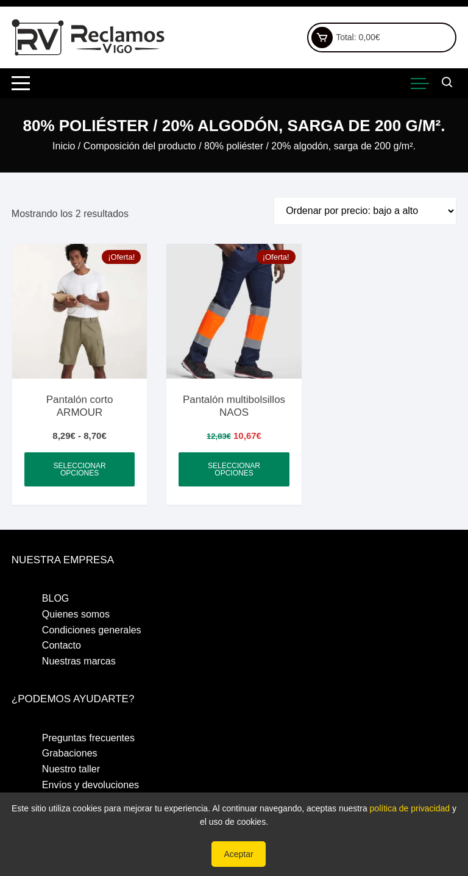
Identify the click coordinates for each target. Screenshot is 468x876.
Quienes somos (76, 614)
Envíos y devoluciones (90, 785)
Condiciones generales (91, 630)
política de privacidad (410, 808)
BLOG (55, 598)
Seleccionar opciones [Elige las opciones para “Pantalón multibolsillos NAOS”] (234, 469)
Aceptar (238, 854)
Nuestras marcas (79, 661)
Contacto (61, 645)
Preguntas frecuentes (88, 738)
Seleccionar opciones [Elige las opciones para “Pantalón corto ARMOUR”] (80, 469)
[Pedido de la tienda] (365, 211)
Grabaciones (70, 753)
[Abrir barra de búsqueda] (447, 83)
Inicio (63, 146)
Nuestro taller (71, 769)
